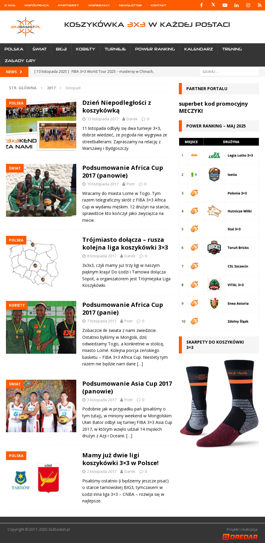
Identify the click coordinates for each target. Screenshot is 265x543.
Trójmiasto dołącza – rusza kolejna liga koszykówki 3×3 (125, 243)
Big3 (61, 49)
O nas (9, 5)
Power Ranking (155, 49)
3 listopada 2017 (101, 399)
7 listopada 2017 (101, 321)
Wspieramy (99, 5)
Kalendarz (198, 49)
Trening (232, 49)
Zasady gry (20, 61)
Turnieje (115, 49)
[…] (140, 364)
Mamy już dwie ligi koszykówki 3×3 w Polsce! (120, 459)
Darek (132, 118)
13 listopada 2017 (102, 118)
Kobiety (85, 49)
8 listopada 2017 (101, 256)
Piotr (131, 184)
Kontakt (158, 5)
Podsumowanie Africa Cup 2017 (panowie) (122, 171)
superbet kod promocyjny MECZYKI (213, 107)
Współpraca (36, 5)
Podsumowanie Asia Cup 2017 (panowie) (127, 387)
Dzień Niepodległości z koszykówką (116, 106)
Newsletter (130, 5)
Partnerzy (68, 5)
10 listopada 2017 (102, 184)
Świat (40, 49)
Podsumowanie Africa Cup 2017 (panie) (122, 308)
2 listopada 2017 (101, 471)
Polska (13, 49)
